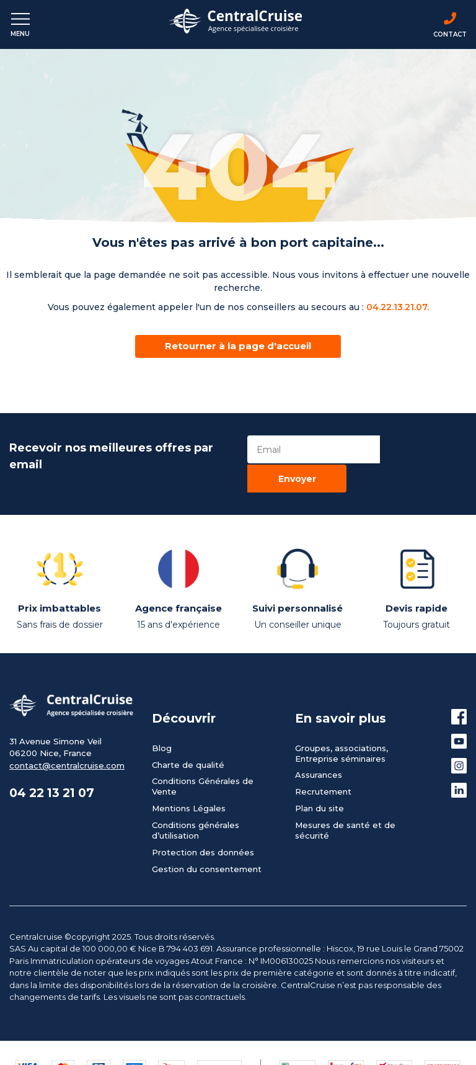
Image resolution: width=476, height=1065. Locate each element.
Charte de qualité (188, 745)
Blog (162, 728)
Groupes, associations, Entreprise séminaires (341, 733)
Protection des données (203, 832)
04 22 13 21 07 (55, 774)
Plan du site (319, 789)
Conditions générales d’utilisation (195, 810)
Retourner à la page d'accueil (238, 346)
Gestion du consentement (207, 849)
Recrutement (323, 772)
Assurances (318, 755)
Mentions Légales (189, 789)
